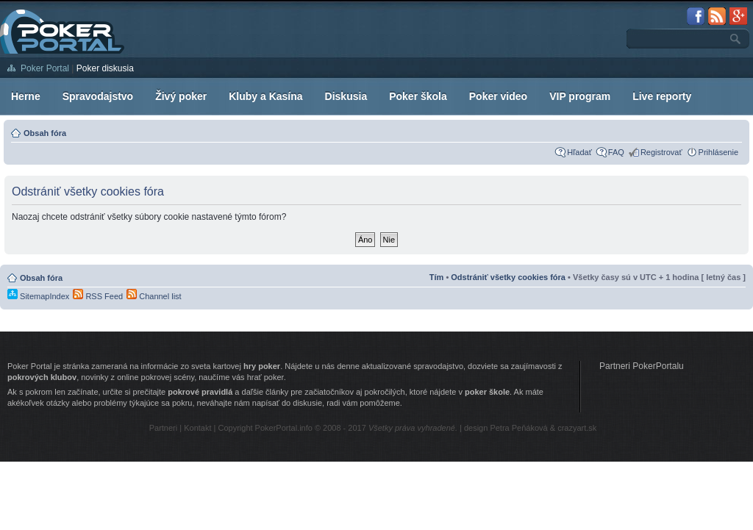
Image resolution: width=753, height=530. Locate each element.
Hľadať (579, 152)
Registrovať (661, 152)
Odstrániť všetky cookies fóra (508, 277)
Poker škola (418, 96)
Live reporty (661, 96)
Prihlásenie (718, 152)
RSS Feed (98, 296)
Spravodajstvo (98, 96)
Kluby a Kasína (265, 96)
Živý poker (181, 96)
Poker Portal (45, 68)
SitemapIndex (38, 296)
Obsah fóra (45, 133)
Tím (436, 277)
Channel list (154, 296)
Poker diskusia (105, 68)
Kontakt (197, 427)
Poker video (498, 96)
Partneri (163, 427)
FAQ (616, 152)
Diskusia (346, 96)
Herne (25, 96)
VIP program (579, 96)
